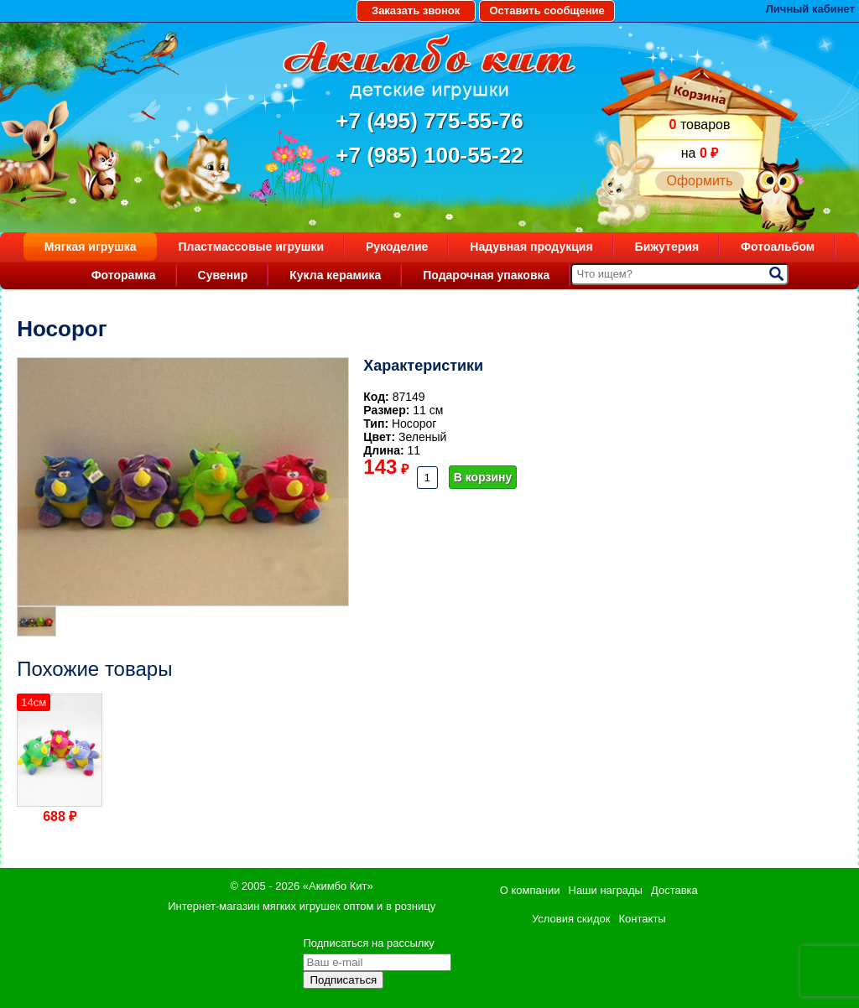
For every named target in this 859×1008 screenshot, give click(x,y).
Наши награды (606, 890)
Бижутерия (667, 246)
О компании (530, 890)
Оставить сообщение (546, 10)
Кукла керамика (335, 275)
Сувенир (223, 275)
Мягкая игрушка (90, 246)
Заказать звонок (416, 10)
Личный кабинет (810, 9)
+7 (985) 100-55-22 (429, 155)
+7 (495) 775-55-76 (429, 120)
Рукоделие (397, 246)
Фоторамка (123, 275)
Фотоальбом (778, 246)
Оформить (699, 181)
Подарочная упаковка (486, 275)
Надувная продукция (531, 246)
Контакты (642, 918)
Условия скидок (571, 918)
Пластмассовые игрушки (251, 246)
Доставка (674, 890)
